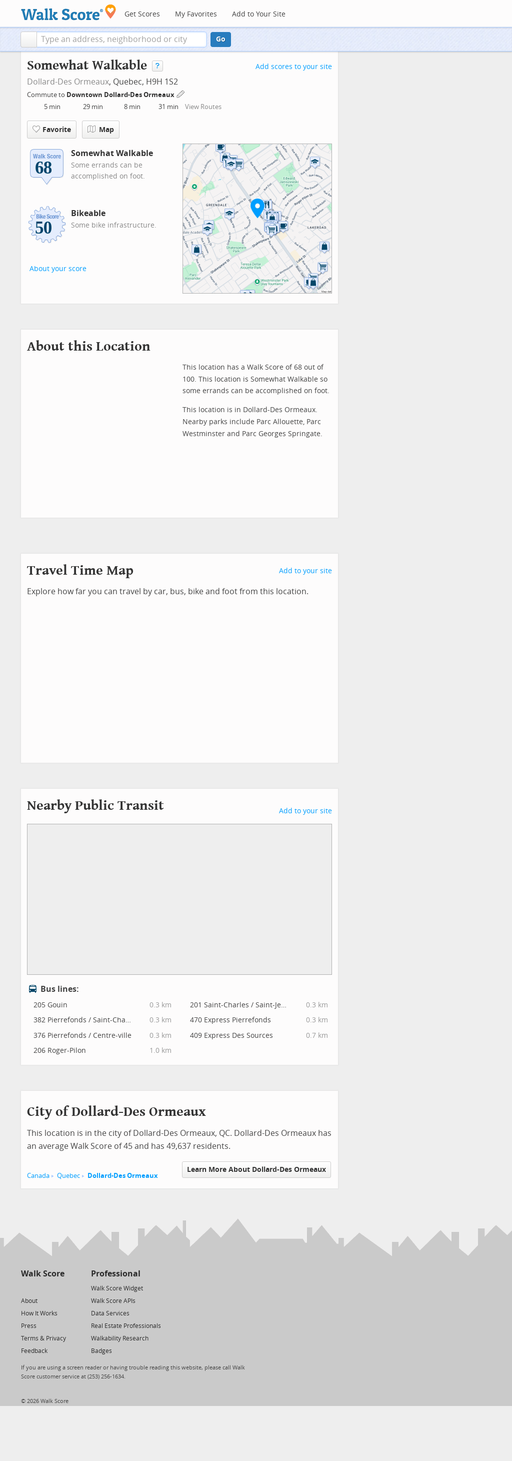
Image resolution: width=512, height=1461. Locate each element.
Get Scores (142, 14)
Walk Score (42, 1273)
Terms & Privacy (43, 1338)
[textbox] (121, 40)
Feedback (34, 1350)
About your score (58, 269)
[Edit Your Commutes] (181, 93)
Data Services (110, 1313)
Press (28, 1325)
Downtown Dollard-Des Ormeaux (121, 95)
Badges (101, 1350)
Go (221, 39)
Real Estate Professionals (126, 1325)
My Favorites (196, 14)
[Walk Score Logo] (68, 12)
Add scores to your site (294, 67)
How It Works (39, 1313)
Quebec (68, 1175)
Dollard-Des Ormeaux (68, 82)
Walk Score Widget (117, 1288)
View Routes (203, 107)
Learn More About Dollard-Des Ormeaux (256, 1169)
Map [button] (101, 129)
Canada (38, 1175)
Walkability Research (119, 1338)
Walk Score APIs (113, 1300)
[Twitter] (26, 1287)
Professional (115, 1273)
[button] (28, 40)
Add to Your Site (259, 14)
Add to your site (305, 571)
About (29, 1300)
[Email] (58, 1287)
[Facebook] (42, 1287)
